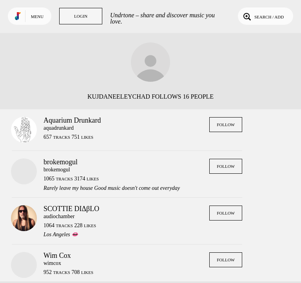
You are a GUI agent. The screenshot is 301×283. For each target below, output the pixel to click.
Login (80, 16)
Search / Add (263, 16)
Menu (37, 16)
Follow (226, 124)
